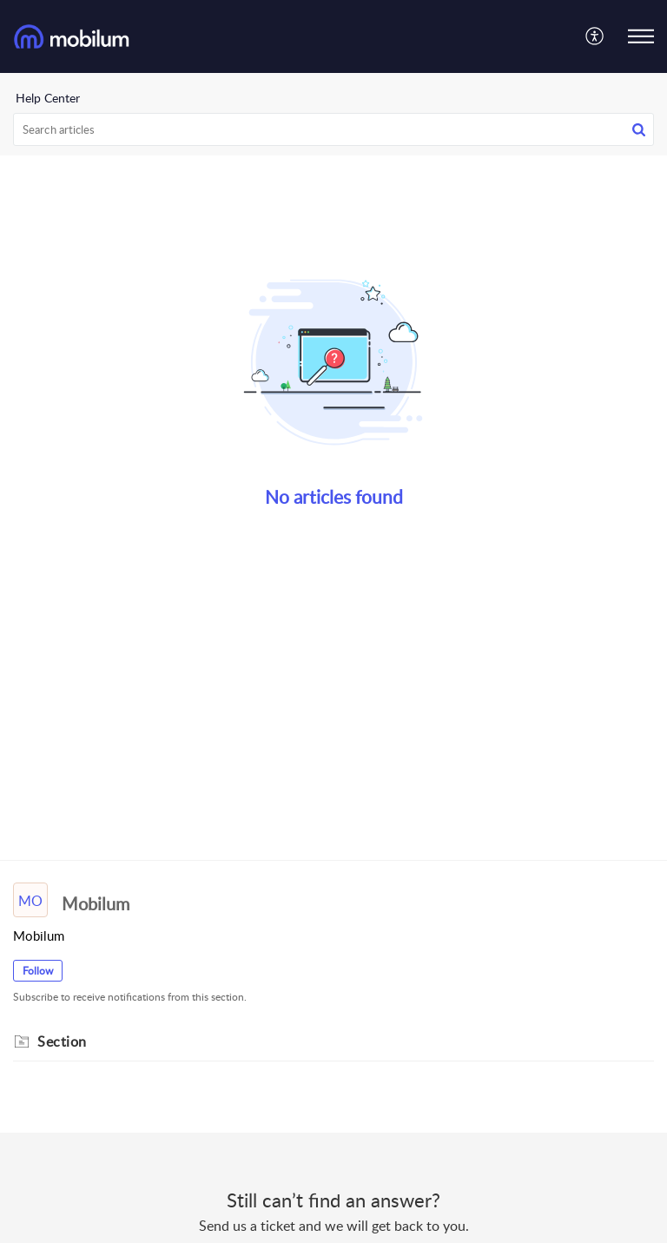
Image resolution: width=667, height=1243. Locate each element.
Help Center (48, 97)
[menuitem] (595, 36)
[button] (595, 36)
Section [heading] (62, 1041)
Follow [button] (38, 970)
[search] (333, 129)
